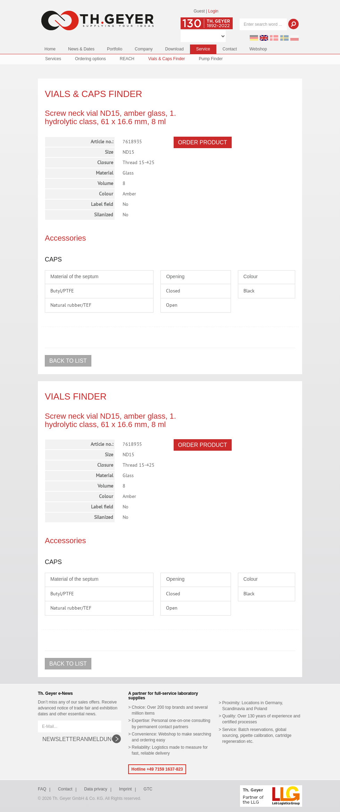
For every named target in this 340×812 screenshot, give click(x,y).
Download (174, 49)
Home (50, 49)
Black (249, 291)
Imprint (125, 789)
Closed (173, 291)
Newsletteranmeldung (79, 739)
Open (171, 305)
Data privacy (95, 789)
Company (143, 49)
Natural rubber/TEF (70, 305)
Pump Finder (211, 58)
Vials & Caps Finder (166, 58)
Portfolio (114, 49)
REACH (127, 58)
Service (203, 49)
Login (213, 11)
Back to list (68, 361)
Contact (230, 49)
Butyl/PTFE (62, 291)
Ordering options (90, 58)
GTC (147, 789)
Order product (202, 142)
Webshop (258, 49)
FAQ (42, 789)
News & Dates (81, 49)
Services (53, 58)
